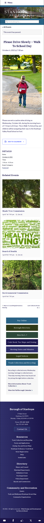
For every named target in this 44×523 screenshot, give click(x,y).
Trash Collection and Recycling (22, 440)
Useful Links (22, 457)
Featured (5, 168)
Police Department (22, 479)
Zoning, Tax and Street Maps (22, 446)
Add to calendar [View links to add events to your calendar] (14, 141)
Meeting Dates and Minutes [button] (22, 349)
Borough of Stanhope (15, 13)
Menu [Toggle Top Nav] (8, 3)
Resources (22, 437)
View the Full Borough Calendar (19, 390)
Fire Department (22, 476)
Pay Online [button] (22, 320)
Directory (22, 463)
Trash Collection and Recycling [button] (22, 363)
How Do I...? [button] (22, 335)
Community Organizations (22, 497)
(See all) (20, 214)
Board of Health (9, 251)
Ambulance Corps (22, 473)
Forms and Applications (22, 443)
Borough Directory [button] (22, 328)
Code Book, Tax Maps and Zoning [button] (22, 342)
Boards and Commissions (22, 481)
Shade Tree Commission (13, 211)
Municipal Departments (22, 470)
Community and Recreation (22, 488)
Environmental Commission (15, 293)
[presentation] (21, 193)
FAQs (22, 454)
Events (22, 491)
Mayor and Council (22, 467)
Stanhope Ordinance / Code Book (22, 449)
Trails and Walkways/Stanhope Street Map (22, 494)
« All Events (6, 27)
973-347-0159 (24, 422)
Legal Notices (22, 356)
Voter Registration (22, 452)
